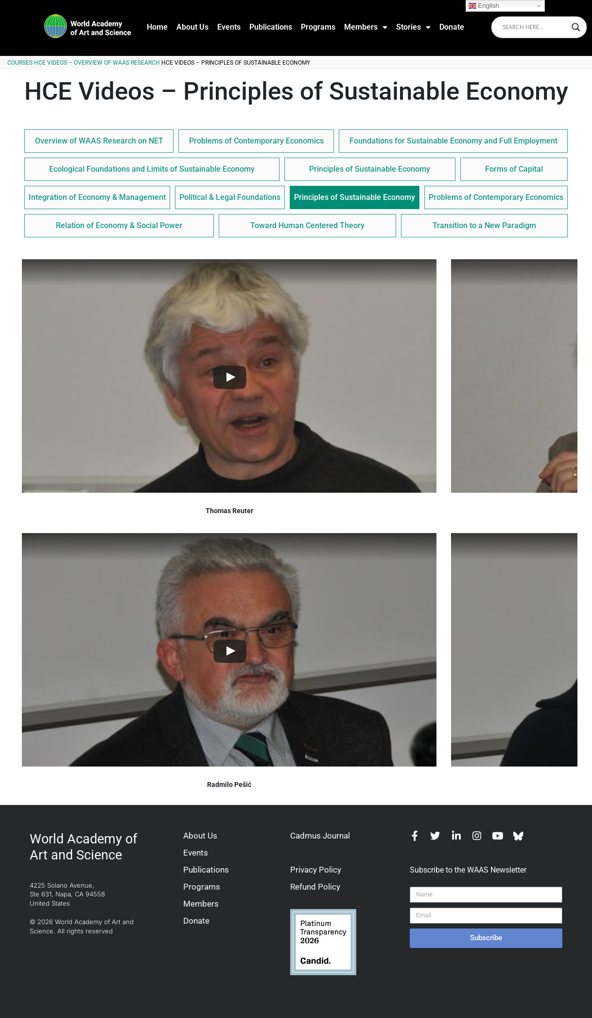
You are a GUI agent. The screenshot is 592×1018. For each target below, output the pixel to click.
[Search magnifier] (576, 27)
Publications (270, 27)
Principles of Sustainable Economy (369, 169)
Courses (20, 62)
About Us (192, 27)
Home (157, 27)
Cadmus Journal (320, 835)
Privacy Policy (315, 870)
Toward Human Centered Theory (307, 225)
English (484, 6)
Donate (451, 27)
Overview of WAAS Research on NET (99, 140)
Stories (413, 27)
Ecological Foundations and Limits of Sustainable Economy (152, 169)
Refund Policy (315, 887)
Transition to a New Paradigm (484, 225)
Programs (318, 27)
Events (229, 27)
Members (365, 27)
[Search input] (535, 27)
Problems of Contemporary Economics (256, 140)
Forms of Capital (514, 169)
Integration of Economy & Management (97, 197)
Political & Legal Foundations (229, 197)
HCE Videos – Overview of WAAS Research (97, 62)
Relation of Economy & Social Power (119, 225)
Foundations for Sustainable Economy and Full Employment (453, 140)
